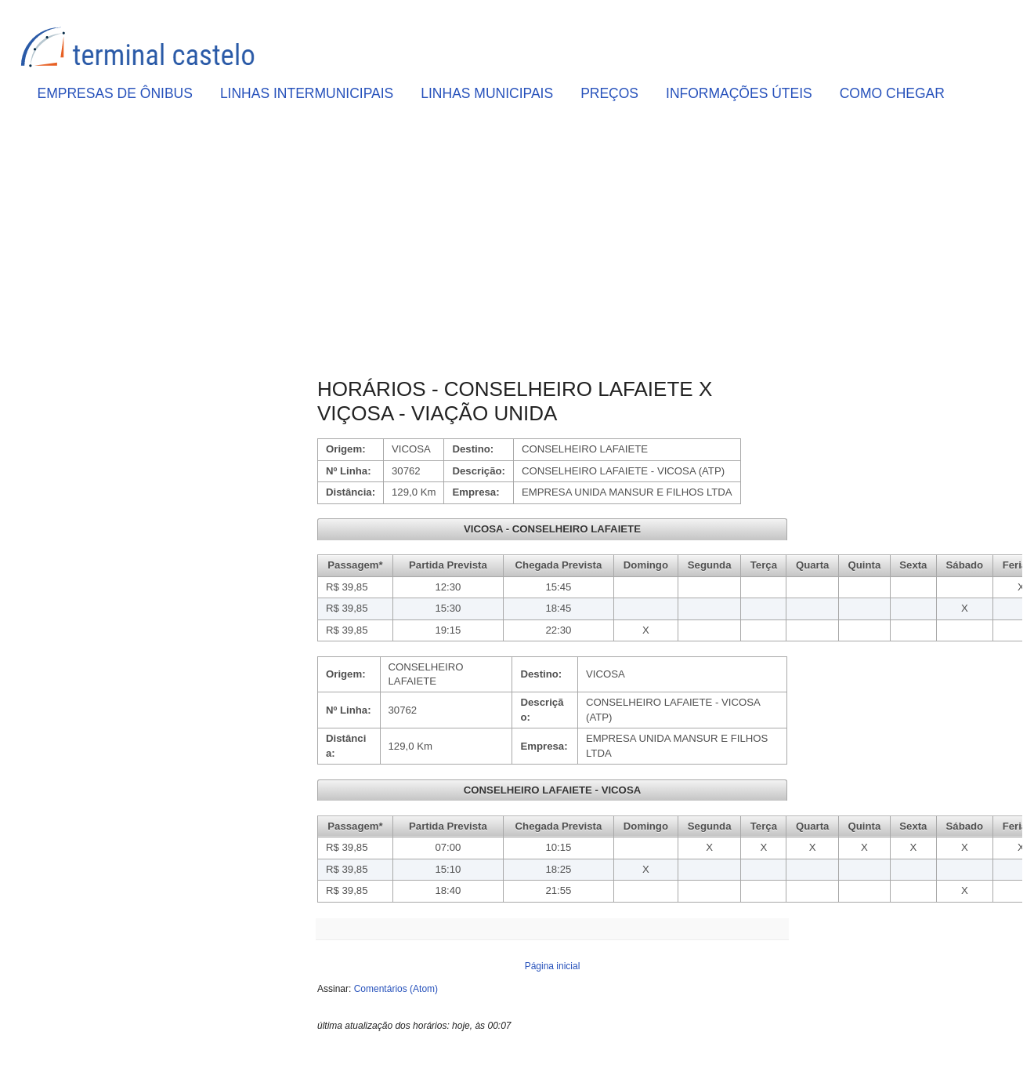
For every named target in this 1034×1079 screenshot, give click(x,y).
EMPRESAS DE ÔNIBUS (115, 93)
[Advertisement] (552, 244)
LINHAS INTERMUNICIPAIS (306, 93)
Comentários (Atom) (396, 988)
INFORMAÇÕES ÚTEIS (739, 93)
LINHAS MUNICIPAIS (487, 93)
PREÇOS (609, 93)
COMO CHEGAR (892, 93)
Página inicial (552, 966)
